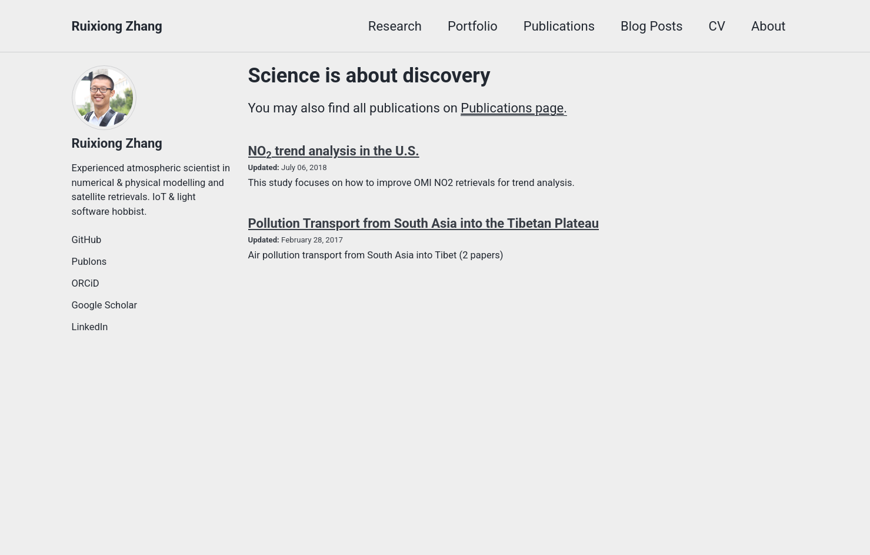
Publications (559, 26)
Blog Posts (652, 26)
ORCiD (85, 283)
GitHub (87, 239)
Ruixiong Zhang (117, 26)
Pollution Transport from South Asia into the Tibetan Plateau (423, 223)
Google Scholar (105, 305)
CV (717, 26)
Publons (89, 261)
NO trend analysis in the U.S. (333, 151)
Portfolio (473, 26)
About (768, 26)
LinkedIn (90, 327)
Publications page (512, 108)
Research (395, 26)
